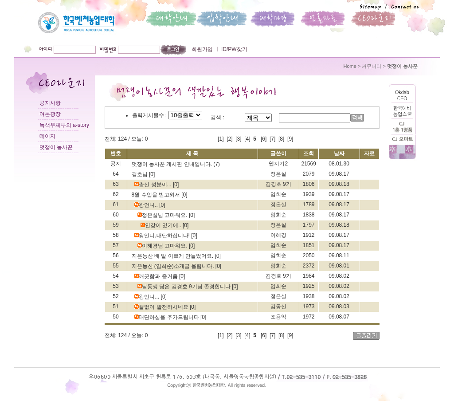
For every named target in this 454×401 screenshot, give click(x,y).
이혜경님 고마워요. (163, 246)
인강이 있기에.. (162, 225)
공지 (115, 164)
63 (115, 184)
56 (115, 255)
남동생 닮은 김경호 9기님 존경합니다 (184, 286)
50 (115, 317)
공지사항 (50, 103)
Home (350, 66)
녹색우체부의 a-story (64, 125)
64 (115, 174)
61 (115, 204)
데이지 (47, 136)
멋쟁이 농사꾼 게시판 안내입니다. (173, 164)
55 (115, 266)
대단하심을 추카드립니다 (167, 317)
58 (115, 235)
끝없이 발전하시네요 (162, 307)
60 (115, 215)
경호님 (140, 174)
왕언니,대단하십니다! (162, 235)
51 (115, 306)
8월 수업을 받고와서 (157, 195)
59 (115, 225)
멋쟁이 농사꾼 (56, 147)
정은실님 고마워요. (163, 215)
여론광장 (50, 114)
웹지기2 (278, 164)
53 (115, 286)
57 (115, 245)
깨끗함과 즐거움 (156, 276)
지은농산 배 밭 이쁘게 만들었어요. (173, 256)
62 (115, 194)
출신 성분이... (153, 184)
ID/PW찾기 (233, 49)
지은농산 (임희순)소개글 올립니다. (173, 266)
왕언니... (147, 297)
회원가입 (202, 49)
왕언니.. (146, 205)
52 (115, 296)
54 (115, 276)
